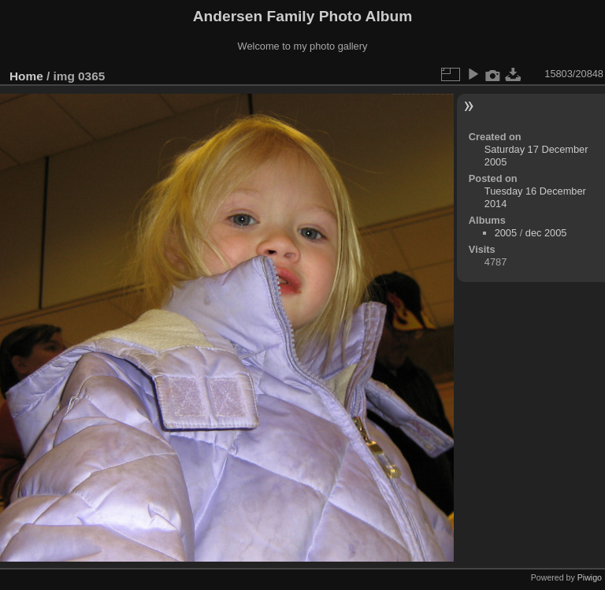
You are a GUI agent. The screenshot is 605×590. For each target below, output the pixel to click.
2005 (506, 233)
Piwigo (589, 577)
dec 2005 (546, 233)
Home (26, 76)
